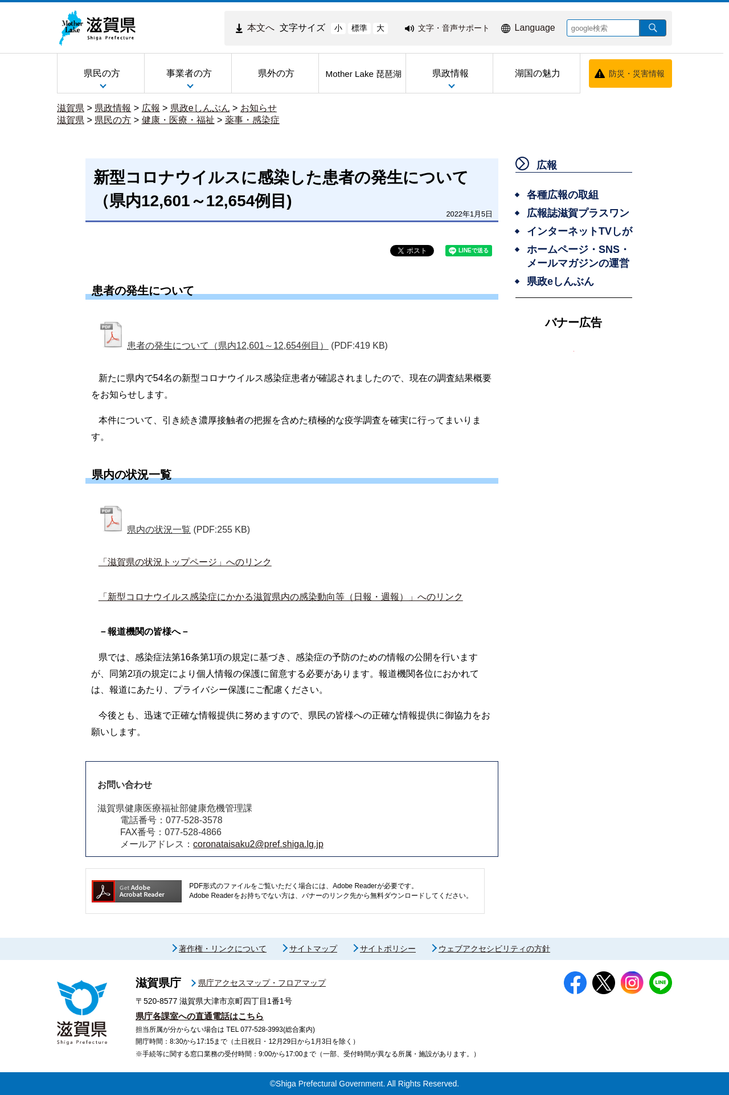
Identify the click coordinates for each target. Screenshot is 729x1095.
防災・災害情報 (637, 73)
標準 (359, 27)
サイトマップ (313, 948)
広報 (151, 108)
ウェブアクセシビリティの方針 (494, 948)
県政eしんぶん (200, 108)
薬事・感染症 (252, 120)
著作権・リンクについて (223, 948)
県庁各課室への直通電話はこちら (200, 1016)
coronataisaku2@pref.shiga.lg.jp (258, 844)
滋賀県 (70, 108)
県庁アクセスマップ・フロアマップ (262, 982)
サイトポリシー (388, 948)
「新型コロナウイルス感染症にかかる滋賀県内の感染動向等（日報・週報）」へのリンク (281, 597)
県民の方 (113, 120)
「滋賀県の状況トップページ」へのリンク (185, 562)
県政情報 (113, 108)
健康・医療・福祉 (178, 120)
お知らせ (258, 108)
